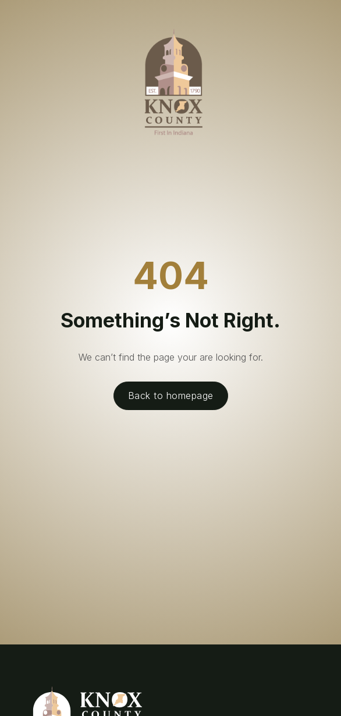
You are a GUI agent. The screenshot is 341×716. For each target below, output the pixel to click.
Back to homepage (171, 395)
